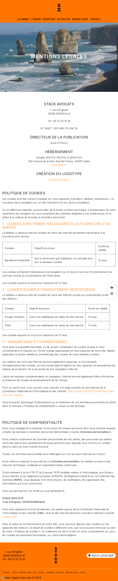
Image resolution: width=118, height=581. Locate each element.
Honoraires (50, 572)
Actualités (63, 19)
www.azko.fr (59, 168)
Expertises (49, 19)
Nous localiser (103, 555)
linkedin (111, 287)
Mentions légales (72, 572)
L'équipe (36, 19)
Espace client (80, 19)
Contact (95, 19)
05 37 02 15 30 (16, 559)
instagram (111, 293)
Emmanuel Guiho (59, 183)
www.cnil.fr (10, 520)
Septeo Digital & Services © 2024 (21, 577)
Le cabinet (23, 19)
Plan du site (59, 572)
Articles (83, 572)
